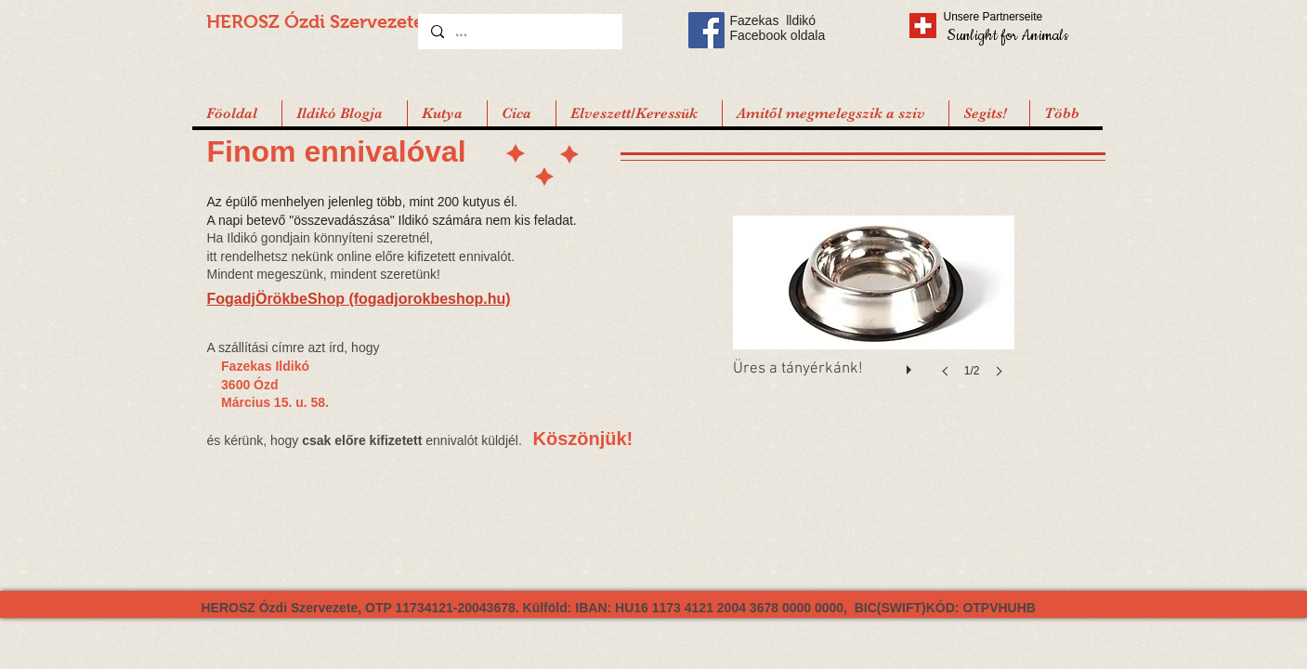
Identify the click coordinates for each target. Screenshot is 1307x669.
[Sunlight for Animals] (1006, 35)
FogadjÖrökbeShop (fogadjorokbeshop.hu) (359, 299)
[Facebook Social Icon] (706, 30)
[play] (911, 365)
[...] (519, 31)
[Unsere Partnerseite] (1019, 17)
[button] (988, 113)
